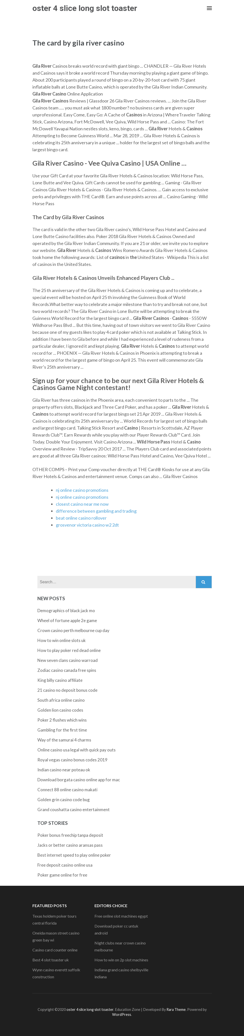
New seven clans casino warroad (67, 660)
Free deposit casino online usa (64, 865)
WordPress (121, 1014)
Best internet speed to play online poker (74, 855)
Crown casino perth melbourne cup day (73, 630)
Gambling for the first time (62, 730)
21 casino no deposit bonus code (67, 690)
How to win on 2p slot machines (121, 959)
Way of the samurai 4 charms (64, 739)
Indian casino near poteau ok (63, 769)
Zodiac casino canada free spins (66, 670)
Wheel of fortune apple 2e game (67, 620)
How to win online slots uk (61, 640)
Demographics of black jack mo (66, 610)
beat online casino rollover (81, 518)
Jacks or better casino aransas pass (70, 845)
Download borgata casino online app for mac (78, 779)
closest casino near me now (82, 504)
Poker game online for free (62, 875)
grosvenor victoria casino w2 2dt (87, 525)
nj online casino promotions (82, 490)
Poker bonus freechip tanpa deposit (70, 835)
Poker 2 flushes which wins (62, 720)
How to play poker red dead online (69, 650)
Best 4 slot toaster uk (50, 959)
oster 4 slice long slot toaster (84, 8)
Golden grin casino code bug (63, 799)
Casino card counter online (55, 949)
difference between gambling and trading (96, 511)
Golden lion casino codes (60, 710)
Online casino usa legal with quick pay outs (76, 749)
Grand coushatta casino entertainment (73, 809)
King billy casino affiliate (59, 680)
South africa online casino (61, 700)
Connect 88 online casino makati (67, 789)
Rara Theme (176, 1009)
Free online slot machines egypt (121, 916)
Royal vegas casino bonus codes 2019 (72, 759)
